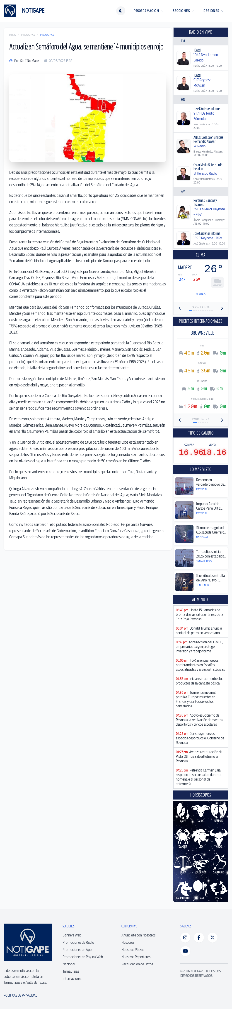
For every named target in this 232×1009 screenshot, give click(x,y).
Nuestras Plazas (132, 950)
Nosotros (127, 942)
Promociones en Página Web (83, 957)
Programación (148, 11)
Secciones (183, 11)
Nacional (69, 964)
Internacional (72, 978)
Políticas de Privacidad (20, 995)
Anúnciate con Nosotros (138, 935)
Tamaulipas (28, 34)
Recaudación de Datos (137, 964)
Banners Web (72, 935)
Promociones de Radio (78, 942)
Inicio (12, 34)
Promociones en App (77, 950)
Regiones (213, 11)
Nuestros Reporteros (135, 957)
